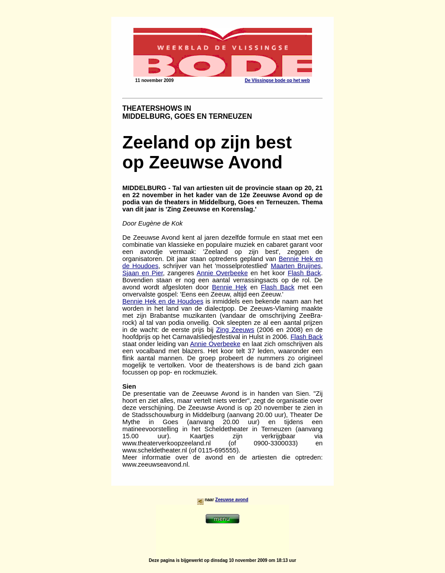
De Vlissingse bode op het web (277, 80)
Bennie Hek (229, 287)
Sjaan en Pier (142, 273)
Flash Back (304, 273)
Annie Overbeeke (222, 273)
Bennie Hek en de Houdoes (162, 301)
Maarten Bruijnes (296, 265)
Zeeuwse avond (231, 499)
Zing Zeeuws (235, 329)
